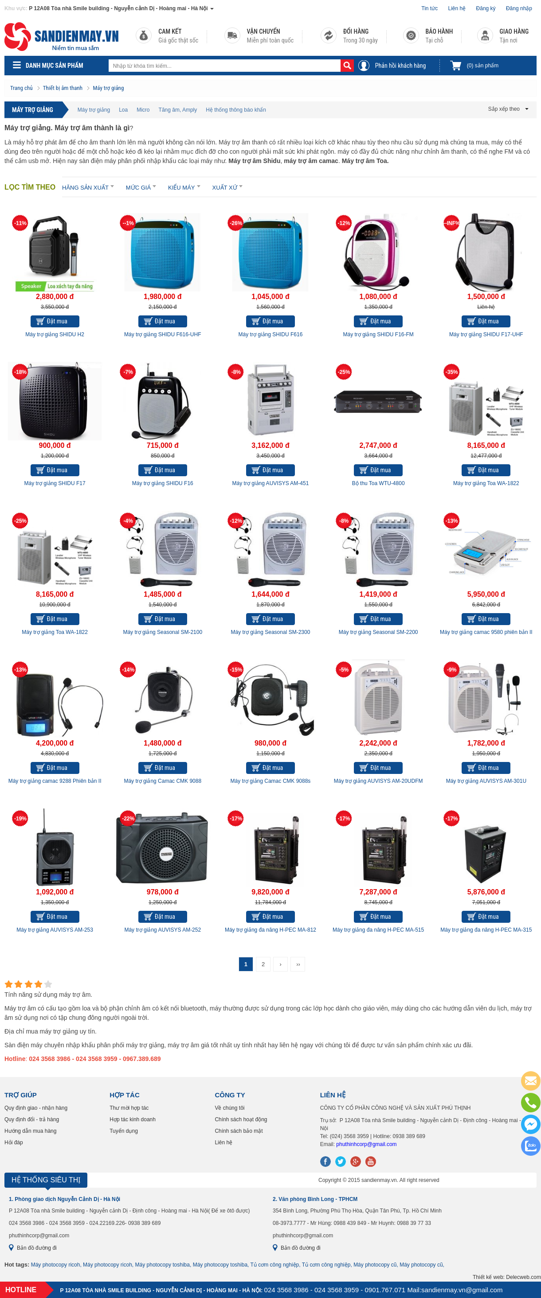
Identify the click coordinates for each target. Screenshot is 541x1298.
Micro (143, 110)
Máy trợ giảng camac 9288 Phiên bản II (55, 781)
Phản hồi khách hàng (400, 65)
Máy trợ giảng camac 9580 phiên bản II (486, 632)
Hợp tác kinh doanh (133, 1119)
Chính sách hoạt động (241, 1119)
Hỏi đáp (13, 1142)
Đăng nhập (519, 8)
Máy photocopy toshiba (162, 1265)
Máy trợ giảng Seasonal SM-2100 (162, 632)
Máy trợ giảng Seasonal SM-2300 (270, 632)
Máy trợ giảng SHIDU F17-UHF (486, 334)
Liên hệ (457, 8)
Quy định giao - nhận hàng (35, 1108)
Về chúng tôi (229, 1108)
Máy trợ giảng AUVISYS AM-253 (54, 930)
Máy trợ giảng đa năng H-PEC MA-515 (378, 930)
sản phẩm (482, 65)
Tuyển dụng (124, 1131)
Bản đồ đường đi (37, 1248)
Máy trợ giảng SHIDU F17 (55, 483)
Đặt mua (57, 321)
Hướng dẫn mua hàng (30, 1131)
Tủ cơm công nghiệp (275, 1265)
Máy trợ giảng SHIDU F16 (162, 483)
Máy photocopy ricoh (55, 1265)
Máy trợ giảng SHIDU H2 (54, 334)
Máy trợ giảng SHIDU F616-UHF (162, 334)
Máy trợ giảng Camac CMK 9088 (162, 781)
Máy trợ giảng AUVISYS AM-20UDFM (378, 781)
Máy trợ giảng (94, 110)
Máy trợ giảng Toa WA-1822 (486, 483)
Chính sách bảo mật (239, 1131)
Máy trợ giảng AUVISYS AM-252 (162, 930)
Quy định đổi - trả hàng (31, 1119)
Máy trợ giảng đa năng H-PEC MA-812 (270, 930)
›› (298, 964)
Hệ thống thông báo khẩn (236, 110)
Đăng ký (486, 8)
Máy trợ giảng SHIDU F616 (271, 334)
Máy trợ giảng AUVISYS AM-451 (270, 483)
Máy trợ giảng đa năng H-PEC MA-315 (486, 930)
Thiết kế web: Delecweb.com (507, 1277)
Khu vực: (15, 8)
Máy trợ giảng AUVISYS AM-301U (486, 781)
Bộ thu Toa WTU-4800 (378, 483)
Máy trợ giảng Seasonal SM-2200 (378, 632)
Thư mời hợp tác (129, 1108)
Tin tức (429, 8)
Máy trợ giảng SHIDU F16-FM (378, 334)
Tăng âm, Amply (178, 110)
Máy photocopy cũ (374, 1265)
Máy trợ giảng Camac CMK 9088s (271, 781)
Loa (123, 110)
